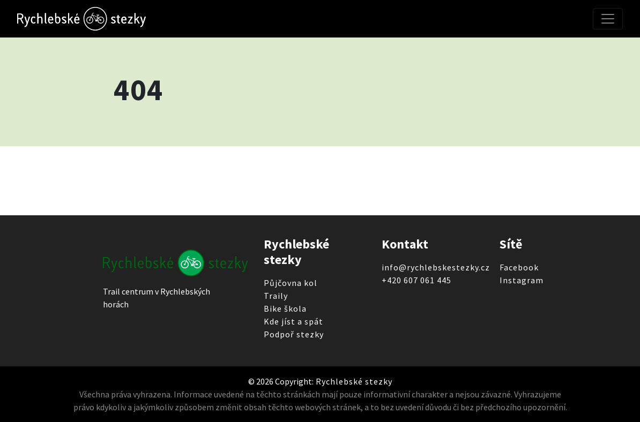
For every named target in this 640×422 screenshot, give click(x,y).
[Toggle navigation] (608, 18)
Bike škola (285, 308)
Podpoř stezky (294, 334)
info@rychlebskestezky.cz (436, 267)
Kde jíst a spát (293, 321)
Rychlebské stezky (353, 381)
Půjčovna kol (290, 282)
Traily (276, 295)
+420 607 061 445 (416, 280)
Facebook (519, 267)
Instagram (522, 280)
